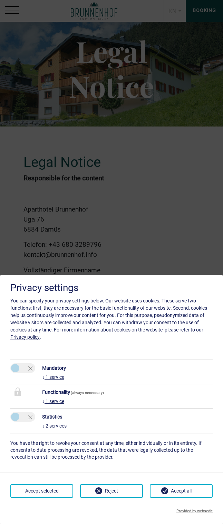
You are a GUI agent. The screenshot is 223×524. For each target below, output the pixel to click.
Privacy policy (25, 337)
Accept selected (42, 491)
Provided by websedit (194, 511)
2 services (54, 426)
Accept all (181, 491)
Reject (111, 491)
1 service (53, 377)
